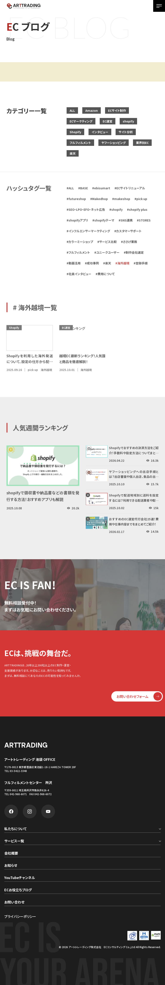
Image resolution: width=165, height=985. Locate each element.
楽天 (73, 153)
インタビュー (100, 132)
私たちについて (15, 829)
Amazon (91, 110)
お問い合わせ (14, 902)
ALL (72, 110)
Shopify (75, 132)
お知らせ (10, 866)
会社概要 (11, 853)
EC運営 (107, 121)
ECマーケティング (81, 121)
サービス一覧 (14, 841)
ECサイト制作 (117, 110)
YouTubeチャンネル (19, 878)
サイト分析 (126, 132)
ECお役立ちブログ (18, 890)
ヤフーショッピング (113, 142)
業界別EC (142, 142)
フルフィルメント (80, 142)
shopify (128, 121)
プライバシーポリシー (20, 916)
